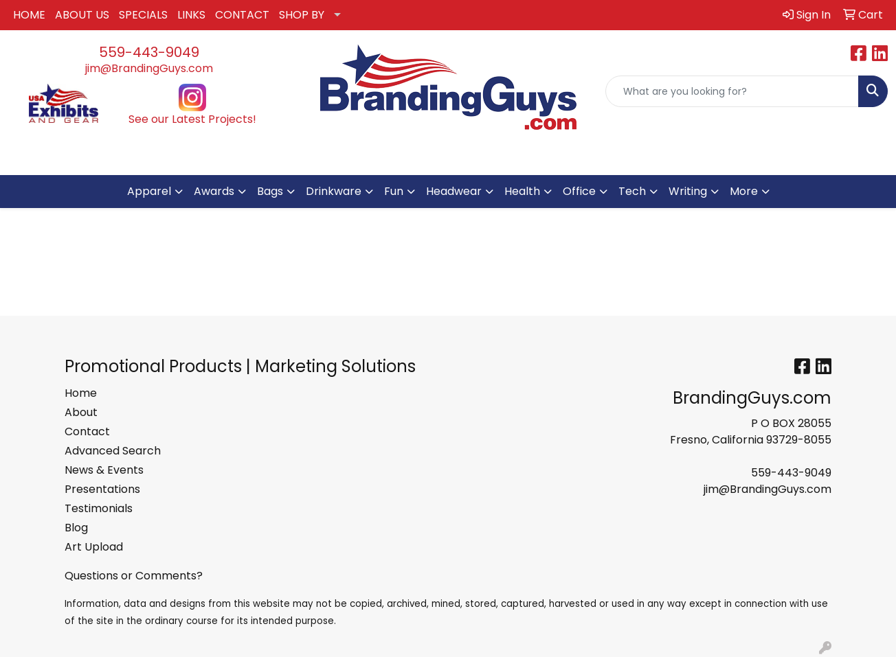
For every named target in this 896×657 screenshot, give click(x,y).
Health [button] (522, 191)
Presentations (102, 489)
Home (81, 393)
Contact (87, 431)
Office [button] (579, 191)
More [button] (744, 191)
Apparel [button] (149, 191)
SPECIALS (143, 15)
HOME (29, 15)
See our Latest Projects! (192, 119)
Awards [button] (214, 191)
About (81, 412)
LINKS (191, 15)
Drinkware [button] (333, 191)
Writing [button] (688, 191)
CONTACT (242, 15)
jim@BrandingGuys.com (149, 68)
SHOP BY (301, 15)
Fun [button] (393, 191)
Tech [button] (632, 191)
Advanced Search (113, 451)
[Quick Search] (732, 91)
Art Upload (94, 547)
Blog (76, 527)
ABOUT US (82, 15)
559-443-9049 (149, 52)
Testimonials (99, 508)
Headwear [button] (454, 191)
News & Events (104, 470)
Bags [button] (270, 191)
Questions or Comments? (134, 576)
